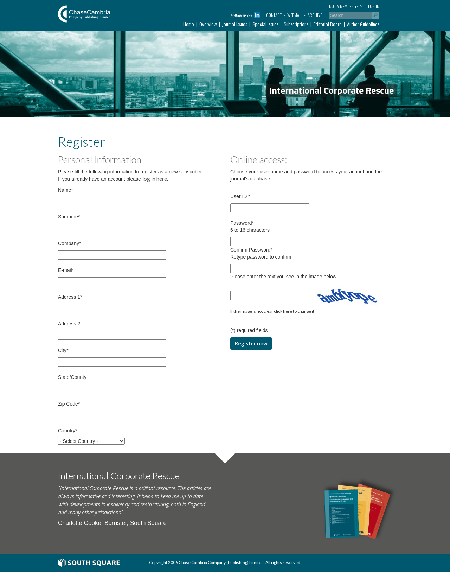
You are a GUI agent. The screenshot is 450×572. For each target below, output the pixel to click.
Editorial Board (328, 23)
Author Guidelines (363, 23)
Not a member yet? (345, 6)
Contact (274, 15)
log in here (154, 179)
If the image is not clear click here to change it (272, 311)
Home (188, 23)
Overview (208, 23)
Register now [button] (251, 343)
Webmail (294, 15)
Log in (373, 6)
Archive (315, 15)
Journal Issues (234, 23)
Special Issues (265, 23)
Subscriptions (296, 23)
